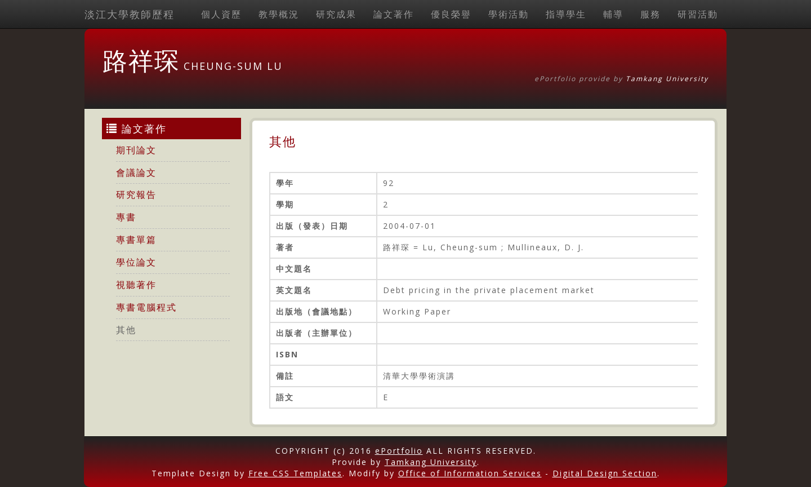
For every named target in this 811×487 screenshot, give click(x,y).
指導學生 (566, 14)
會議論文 (136, 172)
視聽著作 (136, 284)
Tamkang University (667, 78)
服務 (650, 14)
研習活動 (698, 14)
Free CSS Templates (295, 473)
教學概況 (279, 14)
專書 (126, 217)
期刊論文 (136, 150)
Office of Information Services (470, 473)
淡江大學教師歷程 (129, 14)
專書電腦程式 (146, 307)
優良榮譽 (451, 14)
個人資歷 (221, 14)
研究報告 (136, 194)
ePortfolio (399, 450)
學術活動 (508, 14)
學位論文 (136, 262)
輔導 (613, 14)
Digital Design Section (604, 473)
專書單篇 (136, 239)
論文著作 (393, 14)
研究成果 (336, 14)
